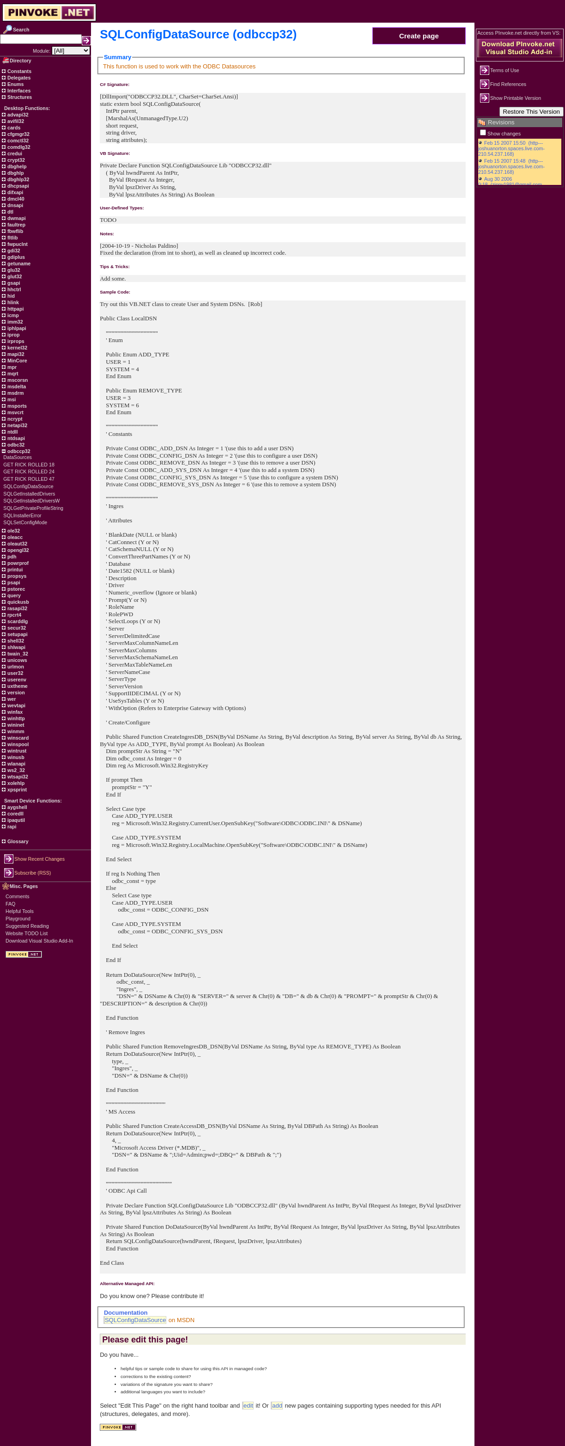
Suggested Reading (27, 926)
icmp (12, 315)
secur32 (16, 628)
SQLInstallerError (22, 515)
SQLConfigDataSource (28, 486)
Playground (18, 918)
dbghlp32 (17, 179)
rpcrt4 (13, 615)
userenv (16, 679)
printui (14, 569)
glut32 (14, 276)
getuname (18, 263)
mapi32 (15, 354)
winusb (15, 757)
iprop (13, 334)
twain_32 (17, 653)
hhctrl (13, 289)
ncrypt (14, 419)
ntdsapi (15, 438)
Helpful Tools (20, 911)
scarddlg (17, 621)
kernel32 (16, 347)
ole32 (13, 530)
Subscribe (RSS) (32, 873)
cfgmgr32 (18, 134)
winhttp (15, 718)
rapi (11, 826)
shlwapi (15, 647)
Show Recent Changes (39, 859)
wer (11, 699)
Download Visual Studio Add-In (39, 941)
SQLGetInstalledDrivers (29, 493)
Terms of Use (504, 70)
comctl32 (17, 140)
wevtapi (15, 705)
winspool (17, 744)
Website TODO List (27, 933)
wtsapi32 (17, 776)
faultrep (15, 224)
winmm (15, 731)
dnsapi (14, 205)
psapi (13, 582)
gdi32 (13, 250)
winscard (17, 738)
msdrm (15, 393)
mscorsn (17, 380)
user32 (14, 673)
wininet (15, 725)
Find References (508, 84)
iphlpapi (16, 328)
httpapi (15, 309)
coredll (15, 813)
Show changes (504, 133)
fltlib (12, 237)
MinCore (16, 360)
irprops (15, 341)
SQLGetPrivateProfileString (33, 508)
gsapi (13, 283)
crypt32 (15, 160)
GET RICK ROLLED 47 (29, 479)
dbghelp (16, 166)
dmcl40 (15, 199)
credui (14, 153)
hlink (12, 302)
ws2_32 (15, 770)
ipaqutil (15, 820)
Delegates (18, 77)
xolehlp (15, 783)
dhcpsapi (17, 186)
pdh (11, 556)
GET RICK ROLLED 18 (29, 464)
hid (10, 296)
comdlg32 (18, 147)
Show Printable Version (515, 98)
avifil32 (15, 121)
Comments (18, 896)
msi (11, 399)
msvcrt (15, 412)
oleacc (14, 537)
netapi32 (16, 425)
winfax (14, 712)
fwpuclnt (17, 244)
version (15, 692)
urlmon (15, 666)
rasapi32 (16, 608)
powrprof (17, 563)
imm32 (14, 322)
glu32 (13, 270)
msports (16, 406)
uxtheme (17, 686)
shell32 (15, 640)
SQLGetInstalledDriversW (31, 500)
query (13, 595)
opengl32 (17, 550)
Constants (18, 71)
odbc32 (15, 444)
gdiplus (15, 257)
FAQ (10, 904)
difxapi (14, 192)
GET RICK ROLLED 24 (29, 471)
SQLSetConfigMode (25, 522)
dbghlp (15, 173)
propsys (16, 576)
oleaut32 (16, 543)
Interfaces (18, 90)
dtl (9, 211)
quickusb (17, 602)
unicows (16, 660)
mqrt (12, 373)
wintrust (16, 751)
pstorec (15, 589)
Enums (15, 84)
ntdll (12, 432)
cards (13, 127)
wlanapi (15, 763)
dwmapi (16, 218)
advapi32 (17, 114)
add (277, 1405)
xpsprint (16, 789)
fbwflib (14, 231)
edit (248, 1405)
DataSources (17, 457)
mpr (11, 367)
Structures (19, 97)
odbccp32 (18, 451)
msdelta (16, 386)
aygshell (16, 807)
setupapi (17, 634)
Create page (419, 36)
